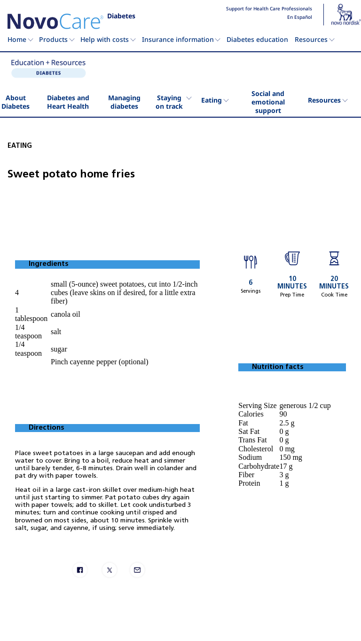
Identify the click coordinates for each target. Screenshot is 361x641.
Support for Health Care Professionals (269, 9)
